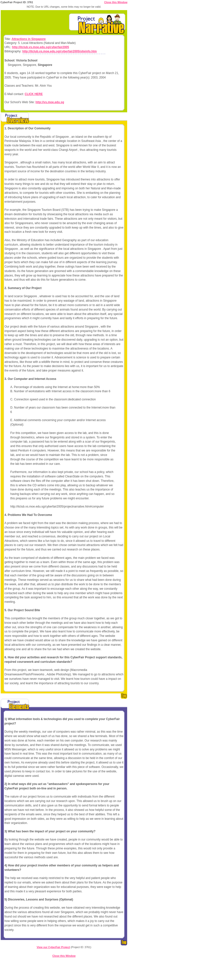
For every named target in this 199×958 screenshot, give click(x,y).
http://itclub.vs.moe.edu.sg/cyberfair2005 (40, 47)
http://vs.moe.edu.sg (50, 102)
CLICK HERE (34, 94)
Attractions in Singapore (29, 39)
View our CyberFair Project (53, 947)
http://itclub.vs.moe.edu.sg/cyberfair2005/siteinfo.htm (59, 51)
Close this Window (115, 2)
